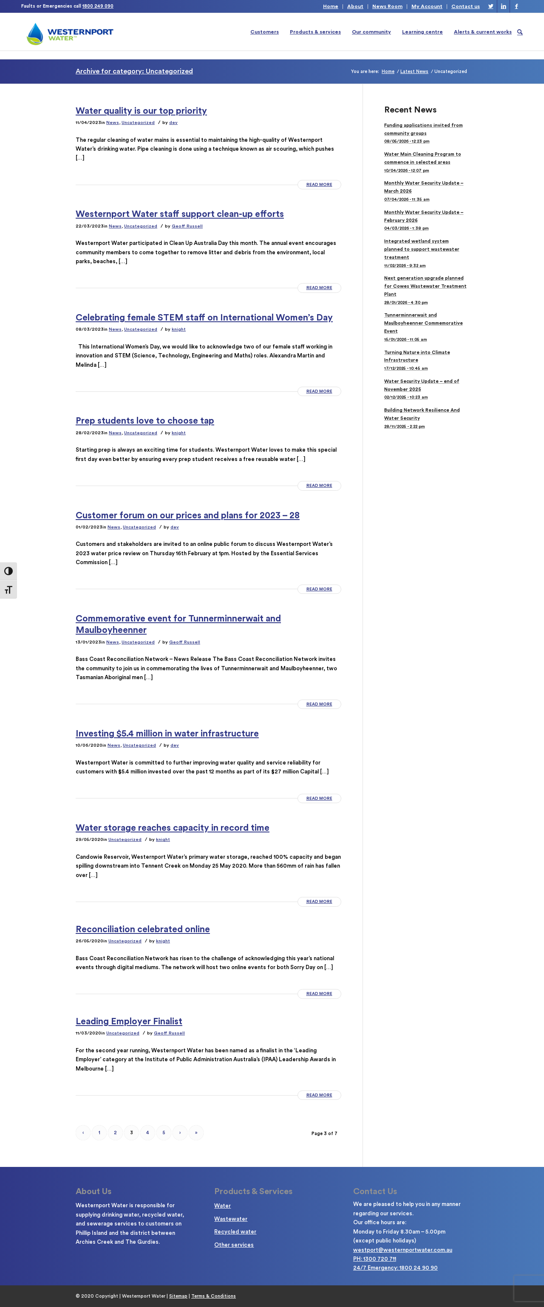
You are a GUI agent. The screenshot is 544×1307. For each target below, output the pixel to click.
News (112, 122)
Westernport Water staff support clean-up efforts (180, 214)
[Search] (520, 32)
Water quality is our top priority (141, 111)
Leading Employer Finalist (129, 1021)
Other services (234, 1245)
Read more (319, 185)
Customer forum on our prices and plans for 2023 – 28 (188, 515)
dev (173, 122)
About (355, 6)
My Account (426, 6)
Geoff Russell (187, 226)
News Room (387, 6)
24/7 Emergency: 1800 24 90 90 (395, 1267)
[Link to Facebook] (516, 6)
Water (222, 1206)
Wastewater (230, 1219)
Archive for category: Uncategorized (134, 71)
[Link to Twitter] (490, 6)
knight (179, 329)
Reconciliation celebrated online (143, 929)
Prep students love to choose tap (145, 420)
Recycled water (235, 1231)
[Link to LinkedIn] (503, 6)
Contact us (465, 6)
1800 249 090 (97, 6)
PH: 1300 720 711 (374, 1259)
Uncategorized (138, 122)
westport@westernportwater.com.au (402, 1250)
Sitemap (178, 1296)
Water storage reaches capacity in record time (172, 828)
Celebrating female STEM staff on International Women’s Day (204, 317)
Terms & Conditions (213, 1296)
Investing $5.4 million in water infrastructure (167, 733)
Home (330, 6)
